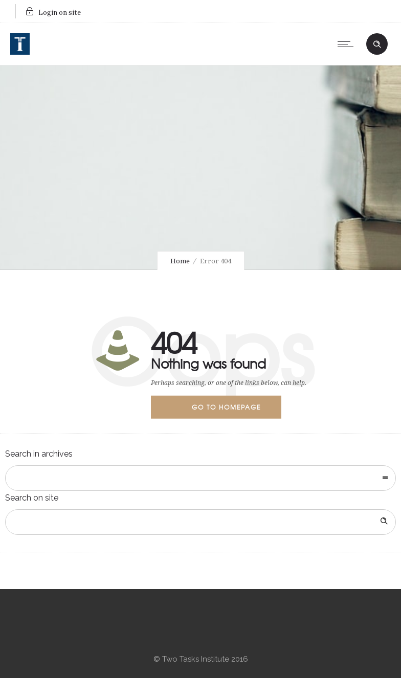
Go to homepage (226, 407)
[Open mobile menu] (348, 44)
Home (180, 261)
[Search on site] (200, 522)
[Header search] (377, 43)
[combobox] (200, 478)
